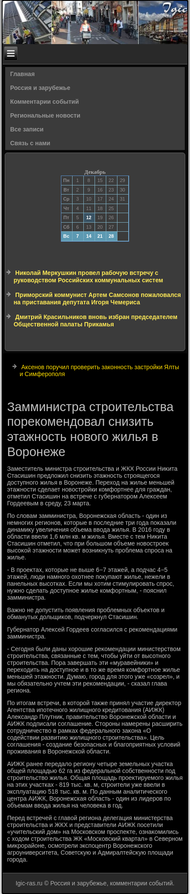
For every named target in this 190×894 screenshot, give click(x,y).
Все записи (27, 129)
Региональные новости (45, 115)
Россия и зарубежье (40, 87)
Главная (22, 73)
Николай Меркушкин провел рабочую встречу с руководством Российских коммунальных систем (88, 276)
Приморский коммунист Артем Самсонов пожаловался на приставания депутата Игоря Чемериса (96, 298)
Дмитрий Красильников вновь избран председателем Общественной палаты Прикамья (95, 320)
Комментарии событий (44, 101)
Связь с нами (30, 143)
